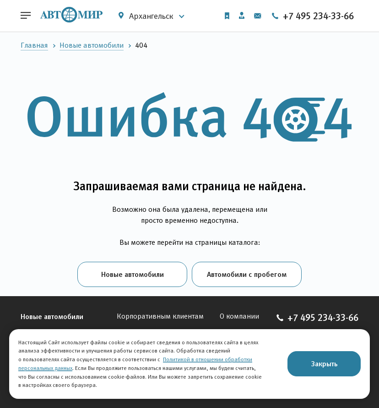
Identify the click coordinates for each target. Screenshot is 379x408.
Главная (34, 45)
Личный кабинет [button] (241, 15)
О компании (239, 316)
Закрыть (324, 363)
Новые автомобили (92, 45)
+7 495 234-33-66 (312, 16)
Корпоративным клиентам (160, 316)
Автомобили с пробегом (247, 274)
